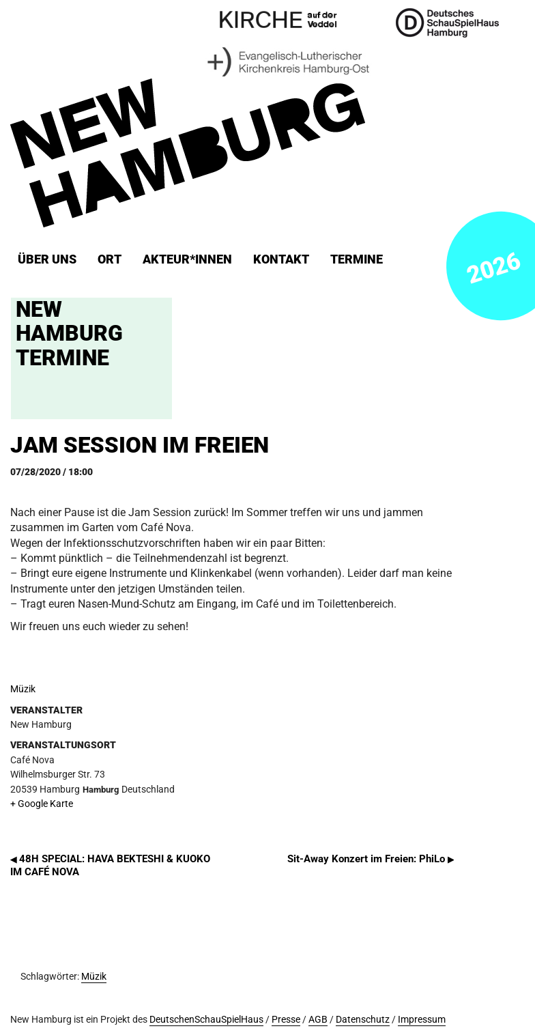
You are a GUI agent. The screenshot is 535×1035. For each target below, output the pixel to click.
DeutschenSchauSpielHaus (206, 1019)
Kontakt (281, 259)
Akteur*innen (187, 259)
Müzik (22, 689)
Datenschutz (363, 1019)
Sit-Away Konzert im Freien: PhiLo (370, 859)
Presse (286, 1019)
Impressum (422, 1019)
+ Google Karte (41, 804)
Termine (356, 259)
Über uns (47, 259)
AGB (318, 1019)
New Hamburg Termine (69, 333)
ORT (109, 259)
